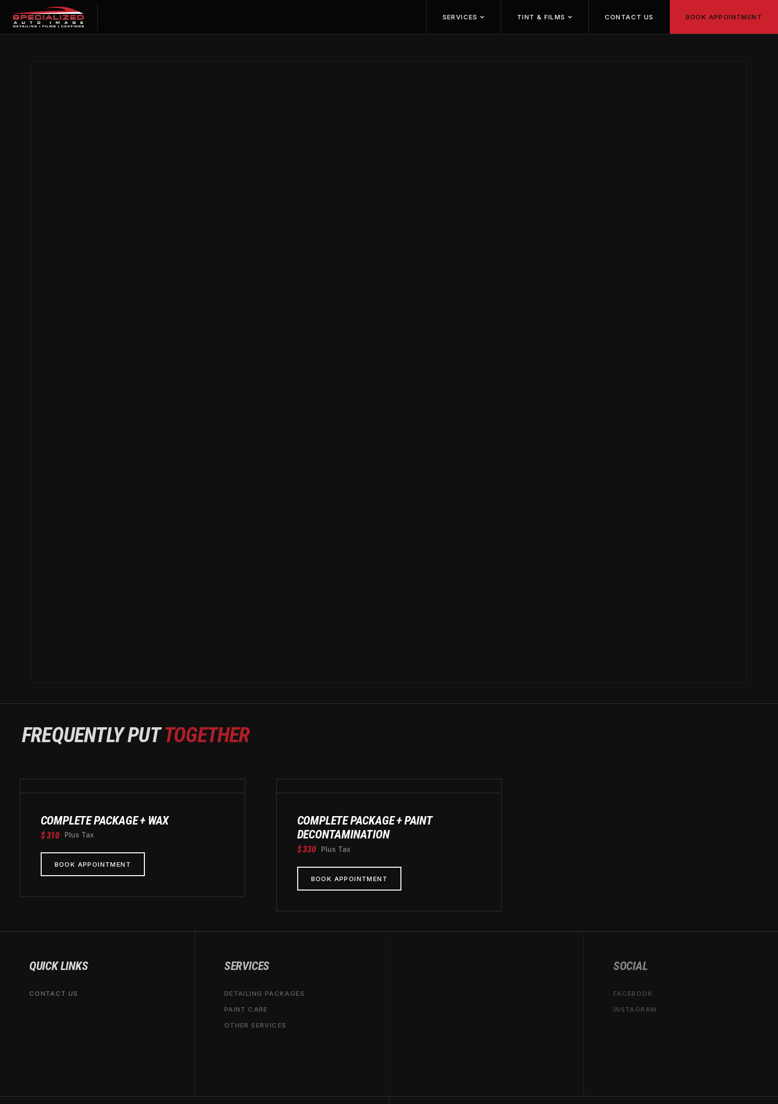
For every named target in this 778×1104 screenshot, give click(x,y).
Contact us (629, 17)
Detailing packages (264, 993)
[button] (463, 17)
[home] (49, 17)
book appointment (724, 17)
